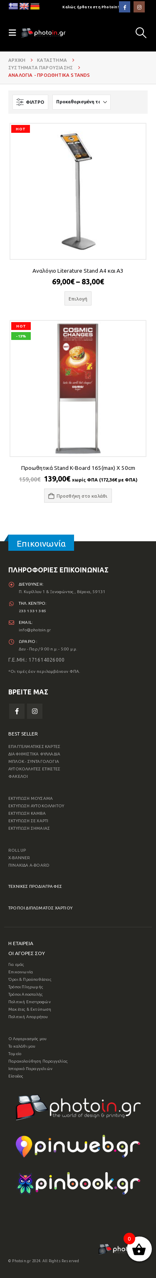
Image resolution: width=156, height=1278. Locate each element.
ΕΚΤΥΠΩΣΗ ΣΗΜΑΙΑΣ (29, 828)
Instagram (34, 711)
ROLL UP (17, 850)
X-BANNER (19, 857)
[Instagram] (139, 6)
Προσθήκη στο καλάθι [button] (82, 496)
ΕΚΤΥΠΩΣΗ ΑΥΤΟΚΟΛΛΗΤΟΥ (36, 806)
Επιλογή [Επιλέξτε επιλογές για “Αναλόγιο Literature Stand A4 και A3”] (78, 299)
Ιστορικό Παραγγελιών (30, 1068)
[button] (141, 32)
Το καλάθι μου (22, 1046)
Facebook (17, 711)
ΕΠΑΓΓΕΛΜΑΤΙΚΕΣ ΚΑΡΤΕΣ (34, 746)
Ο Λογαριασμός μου (27, 1038)
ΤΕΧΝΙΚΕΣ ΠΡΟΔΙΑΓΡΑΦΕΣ (35, 886)
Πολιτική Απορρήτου (28, 1016)
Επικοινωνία (20, 972)
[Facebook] (124, 6)
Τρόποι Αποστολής (25, 994)
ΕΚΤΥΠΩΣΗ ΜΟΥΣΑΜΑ (30, 798)
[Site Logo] (43, 33)
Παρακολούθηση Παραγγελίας (38, 1061)
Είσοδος (15, 1076)
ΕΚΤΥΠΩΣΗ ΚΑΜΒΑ (27, 813)
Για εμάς (16, 964)
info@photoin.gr (35, 630)
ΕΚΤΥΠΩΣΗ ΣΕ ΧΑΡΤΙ (28, 821)
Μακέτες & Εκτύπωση (30, 1009)
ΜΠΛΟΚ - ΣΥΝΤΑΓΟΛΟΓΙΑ (33, 761)
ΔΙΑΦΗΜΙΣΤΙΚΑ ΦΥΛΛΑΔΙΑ (34, 754)
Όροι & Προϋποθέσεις (30, 979)
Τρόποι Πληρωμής (25, 987)
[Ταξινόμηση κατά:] (81, 102)
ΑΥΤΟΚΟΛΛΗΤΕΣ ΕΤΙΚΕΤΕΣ (34, 769)
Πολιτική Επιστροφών (29, 1001)
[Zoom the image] (78, 1098)
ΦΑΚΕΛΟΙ (18, 776)
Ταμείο (14, 1053)
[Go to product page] (78, 191)
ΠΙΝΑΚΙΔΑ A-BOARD (29, 865)
